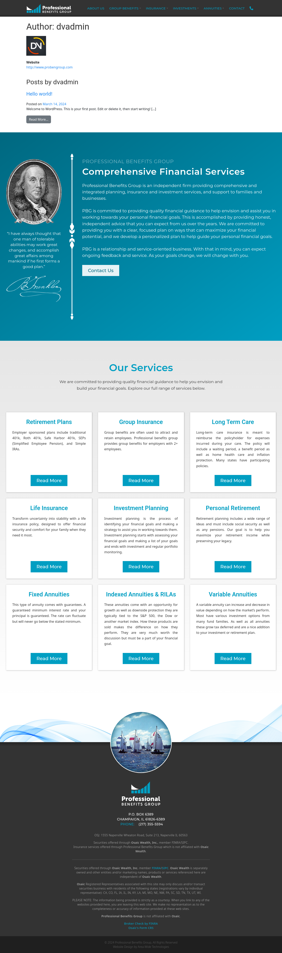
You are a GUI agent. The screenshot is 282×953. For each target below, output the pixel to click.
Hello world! (39, 94)
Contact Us (100, 270)
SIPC (165, 868)
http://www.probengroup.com (49, 67)
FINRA (156, 868)
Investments (184, 8)
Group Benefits (124, 8)
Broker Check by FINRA (141, 923)
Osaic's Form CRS (141, 928)
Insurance (156, 8)
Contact (237, 8)
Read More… (40, 119)
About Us (95, 8)
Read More (49, 480)
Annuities (213, 8)
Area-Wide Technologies (153, 947)
